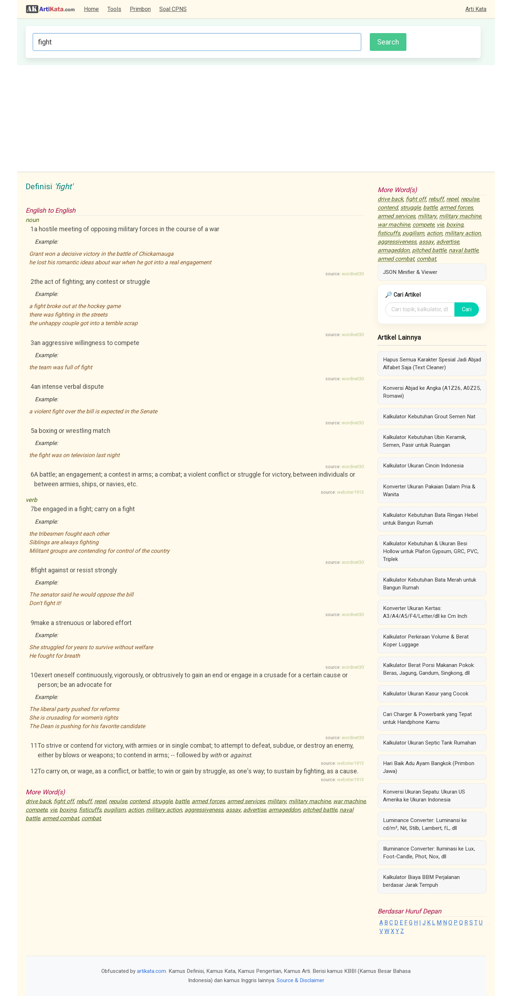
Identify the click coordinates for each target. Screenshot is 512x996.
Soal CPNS (173, 9)
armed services (246, 801)
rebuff (84, 801)
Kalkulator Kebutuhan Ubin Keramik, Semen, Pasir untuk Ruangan (424, 441)
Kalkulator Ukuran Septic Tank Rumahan (429, 743)
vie (53, 809)
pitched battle (320, 809)
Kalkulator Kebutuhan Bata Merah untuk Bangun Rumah (429, 584)
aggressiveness (204, 809)
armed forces (208, 801)
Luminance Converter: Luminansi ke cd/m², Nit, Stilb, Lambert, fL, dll (425, 824)
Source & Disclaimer (300, 980)
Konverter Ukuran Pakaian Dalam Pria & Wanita (429, 490)
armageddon (284, 809)
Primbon (140, 9)
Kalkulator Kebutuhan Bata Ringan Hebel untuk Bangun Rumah (430, 519)
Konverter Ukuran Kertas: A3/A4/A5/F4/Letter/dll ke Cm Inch (425, 612)
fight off (64, 801)
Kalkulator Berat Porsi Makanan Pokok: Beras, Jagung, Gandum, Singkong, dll (429, 669)
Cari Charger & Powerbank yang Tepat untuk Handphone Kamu (427, 718)
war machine (349, 801)
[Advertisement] (256, 118)
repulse (118, 801)
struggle (162, 801)
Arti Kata (475, 9)
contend (139, 801)
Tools (114, 9)
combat (91, 818)
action (136, 809)
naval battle (463, 250)
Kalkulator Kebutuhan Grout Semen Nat (429, 416)
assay (233, 809)
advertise (254, 809)
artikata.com (151, 971)
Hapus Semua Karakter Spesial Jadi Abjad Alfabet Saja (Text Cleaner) (432, 363)
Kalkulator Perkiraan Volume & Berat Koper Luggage (426, 641)
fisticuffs (90, 809)
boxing (67, 809)
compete (36, 809)
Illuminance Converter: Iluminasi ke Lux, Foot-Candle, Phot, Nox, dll (429, 853)
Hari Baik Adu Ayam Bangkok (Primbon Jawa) (428, 767)
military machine (310, 801)
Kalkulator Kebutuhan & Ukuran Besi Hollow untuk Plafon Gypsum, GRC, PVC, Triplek (431, 551)
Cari (466, 309)
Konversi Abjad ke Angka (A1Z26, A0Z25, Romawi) (432, 392)
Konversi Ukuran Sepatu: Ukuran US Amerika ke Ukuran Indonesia (424, 796)
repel (100, 801)
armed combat (60, 818)
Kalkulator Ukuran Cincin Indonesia (423, 465)
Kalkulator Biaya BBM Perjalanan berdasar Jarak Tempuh (421, 881)
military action (164, 809)
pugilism (115, 809)
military (276, 801)
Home (91, 9)
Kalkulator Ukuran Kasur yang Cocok (425, 693)
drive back (38, 801)
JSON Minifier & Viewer (410, 272)
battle (182, 801)
